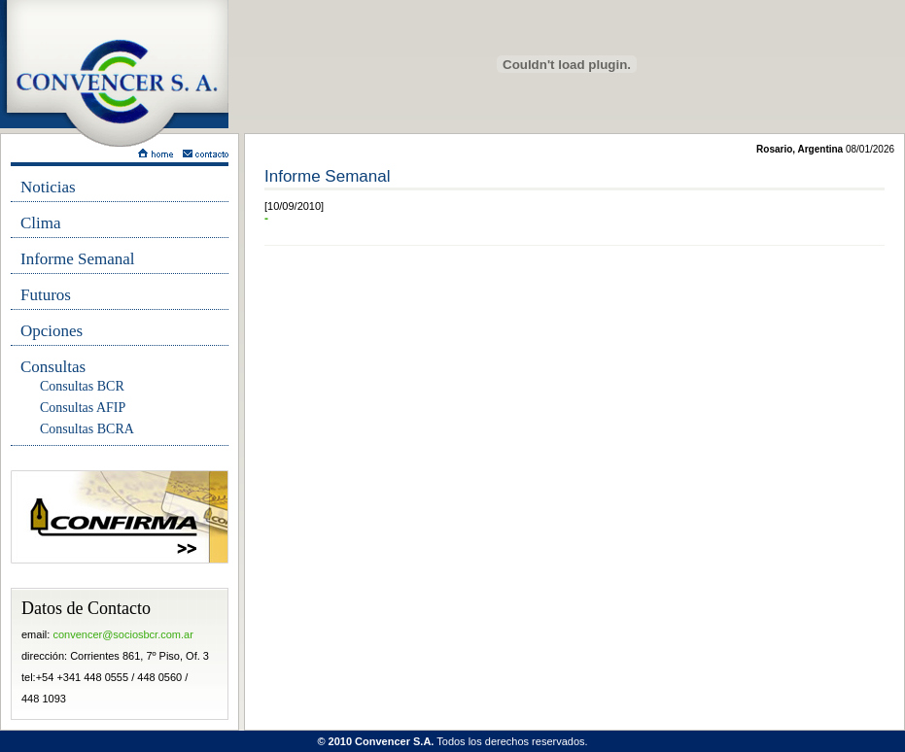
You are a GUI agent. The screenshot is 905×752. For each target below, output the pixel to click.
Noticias (48, 187)
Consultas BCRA (87, 429)
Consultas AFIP (82, 407)
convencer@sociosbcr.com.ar (122, 634)
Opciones (51, 331)
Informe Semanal (77, 259)
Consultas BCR (82, 386)
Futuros (45, 295)
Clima (40, 223)
